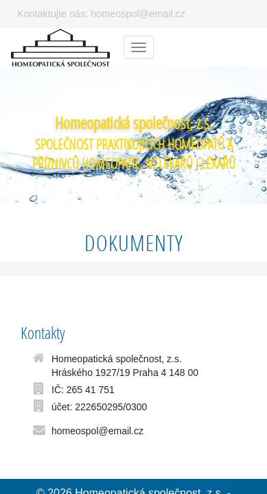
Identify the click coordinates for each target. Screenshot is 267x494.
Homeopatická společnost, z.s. (134, 122)
